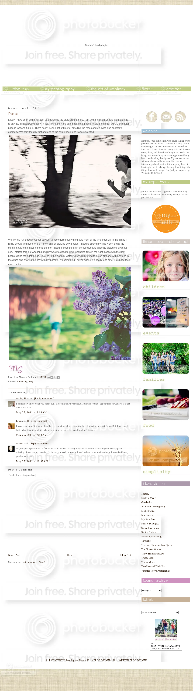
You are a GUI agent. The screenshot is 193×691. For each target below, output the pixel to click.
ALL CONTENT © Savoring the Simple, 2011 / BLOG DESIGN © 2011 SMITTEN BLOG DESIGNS (96, 662)
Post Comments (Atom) (33, 562)
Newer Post (14, 555)
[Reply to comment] (44, 398)
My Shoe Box (148, 519)
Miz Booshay (147, 515)
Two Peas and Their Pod (153, 566)
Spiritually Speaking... (152, 536)
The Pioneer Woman (151, 549)
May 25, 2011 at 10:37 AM (32, 461)
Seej (31, 381)
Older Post (125, 555)
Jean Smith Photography (153, 506)
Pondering (22, 381)
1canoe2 (145, 493)
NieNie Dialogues (150, 523)
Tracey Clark (147, 558)
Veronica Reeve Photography (155, 570)
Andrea (19, 443)
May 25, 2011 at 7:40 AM (31, 435)
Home (70, 555)
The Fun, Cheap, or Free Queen (156, 545)
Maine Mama (147, 511)
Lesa (18, 421)
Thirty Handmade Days (152, 553)
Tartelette (146, 540)
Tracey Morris (148, 562)
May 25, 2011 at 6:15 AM (31, 412)
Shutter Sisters (148, 532)
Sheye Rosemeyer (150, 528)
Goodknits (146, 502)
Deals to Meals (148, 498)
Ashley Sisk (22, 398)
